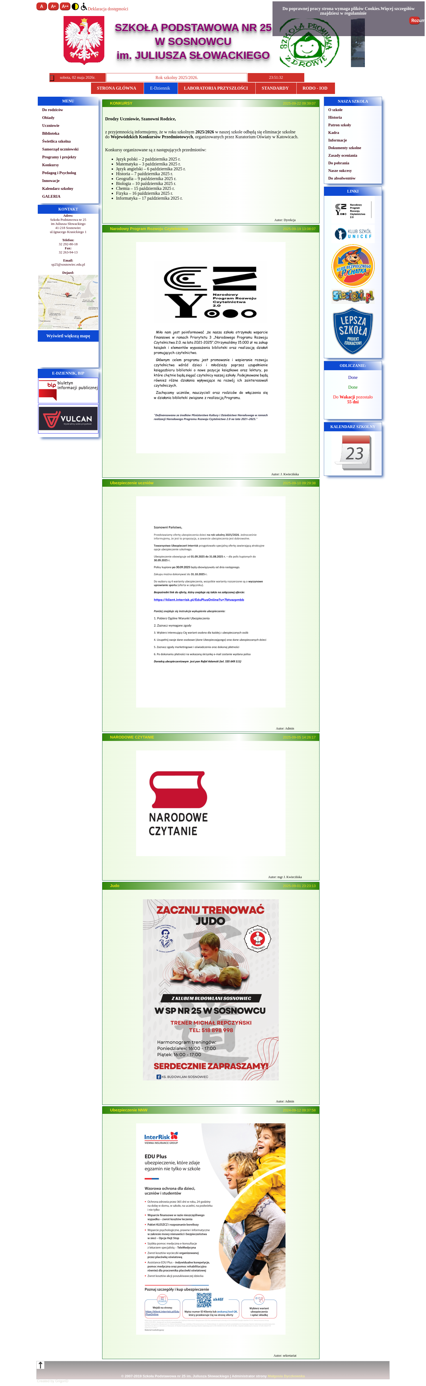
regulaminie (355, 13)
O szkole (335, 110)
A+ (53, 6)
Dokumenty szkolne (344, 148)
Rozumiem (415, 20)
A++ (65, 6)
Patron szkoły (339, 125)
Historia (335, 117)
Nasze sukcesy (340, 170)
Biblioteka (50, 133)
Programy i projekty (59, 157)
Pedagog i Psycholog (59, 173)
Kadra (333, 132)
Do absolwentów (341, 178)
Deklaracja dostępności (104, 9)
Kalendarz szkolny (57, 188)
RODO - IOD (315, 88)
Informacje (337, 140)
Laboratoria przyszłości (216, 88)
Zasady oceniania (342, 155)
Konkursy (50, 165)
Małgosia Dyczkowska (286, 1376)
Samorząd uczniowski (60, 149)
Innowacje (50, 180)
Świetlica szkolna (56, 141)
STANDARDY (275, 88)
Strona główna (116, 88)
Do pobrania (338, 163)
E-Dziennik (160, 88)
